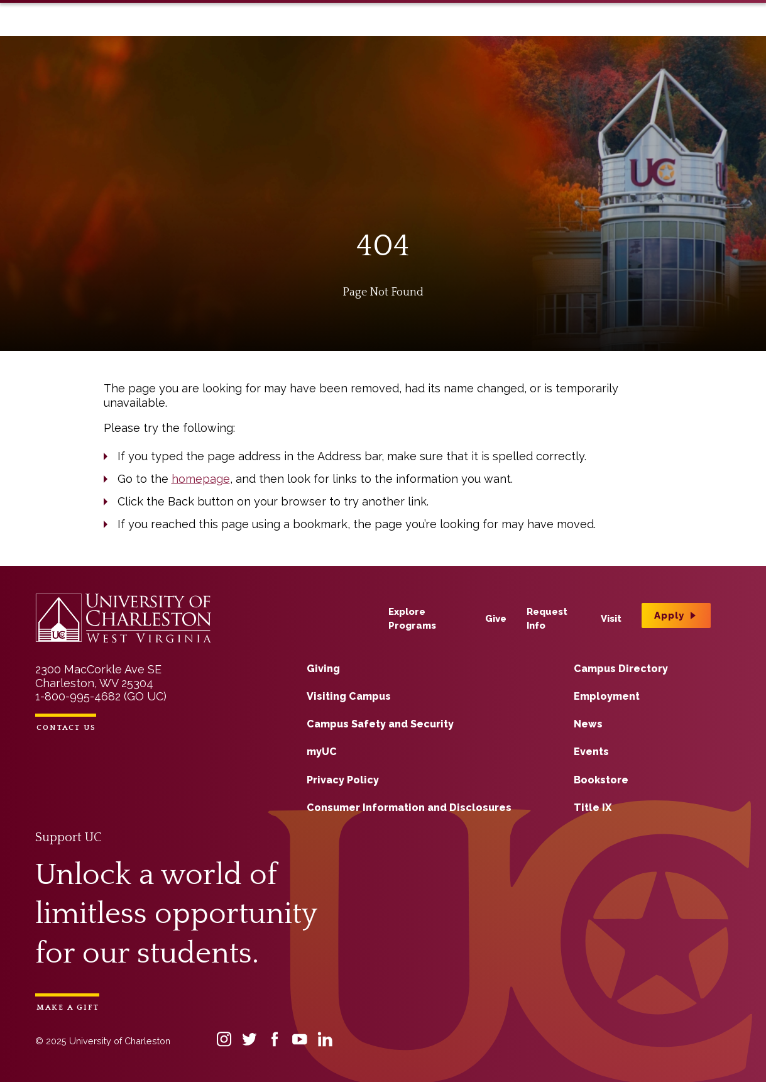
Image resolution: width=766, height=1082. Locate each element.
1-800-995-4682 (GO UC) (101, 696)
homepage (201, 478)
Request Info (556, 30)
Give (505, 30)
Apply (651, 27)
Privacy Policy (343, 780)
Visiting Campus (349, 696)
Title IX (592, 808)
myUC (322, 752)
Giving (323, 669)
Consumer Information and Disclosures (409, 808)
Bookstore (601, 780)
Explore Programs (441, 30)
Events (591, 752)
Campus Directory (621, 669)
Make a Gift (67, 1007)
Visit (606, 30)
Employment (607, 696)
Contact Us (66, 728)
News (588, 724)
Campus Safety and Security (380, 724)
